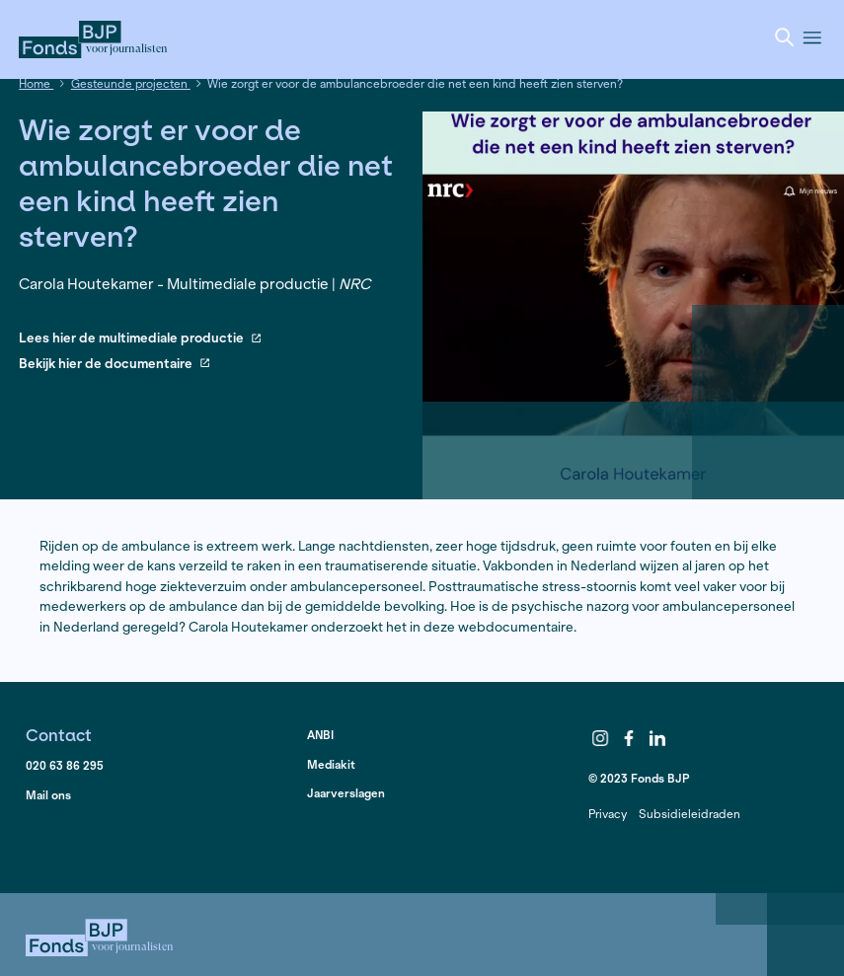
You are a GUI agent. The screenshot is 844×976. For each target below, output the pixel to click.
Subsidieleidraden (689, 813)
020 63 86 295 (65, 765)
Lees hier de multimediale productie (140, 339)
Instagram (601, 738)
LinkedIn (657, 738)
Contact (59, 734)
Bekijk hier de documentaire (114, 364)
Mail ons (48, 795)
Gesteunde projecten (131, 83)
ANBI (320, 734)
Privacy (607, 813)
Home (36, 83)
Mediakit (331, 764)
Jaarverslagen (346, 793)
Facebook (629, 738)
